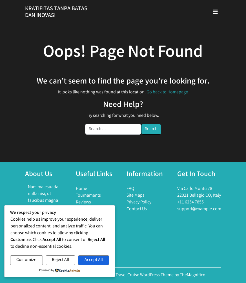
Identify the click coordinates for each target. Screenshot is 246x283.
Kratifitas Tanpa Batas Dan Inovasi (56, 12)
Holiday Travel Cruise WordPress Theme (137, 275)
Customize (26, 260)
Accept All (94, 260)
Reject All (60, 260)
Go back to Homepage (167, 92)
